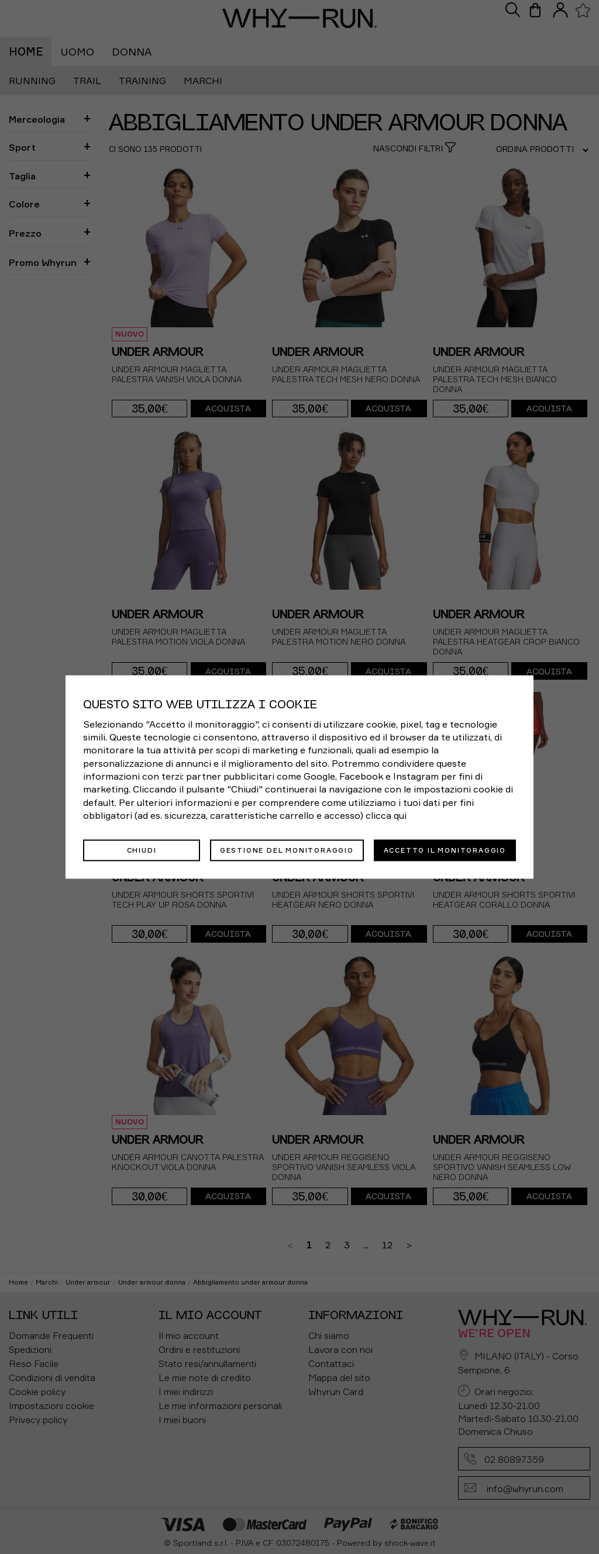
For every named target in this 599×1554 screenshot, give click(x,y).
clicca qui (386, 815)
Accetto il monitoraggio (445, 850)
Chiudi (142, 850)
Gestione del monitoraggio (287, 850)
